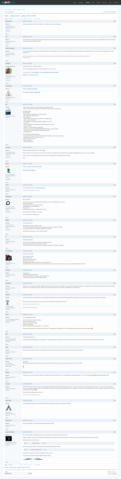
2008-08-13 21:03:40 (27, 334)
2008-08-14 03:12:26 (27, 358)
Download (116, 2)
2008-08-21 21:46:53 (27, 420)
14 (27, 18)
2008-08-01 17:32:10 (27, 236)
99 (35, 18)
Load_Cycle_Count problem (36, 455)
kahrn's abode (26, 170)
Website (8, 31)
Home (74, 2)
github (27, 92)
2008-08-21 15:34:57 (27, 400)
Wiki (93, 2)
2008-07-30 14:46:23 (27, 85)
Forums (88, 2)
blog (24, 92)
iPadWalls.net (33, 170)
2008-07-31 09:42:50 (27, 147)
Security (104, 2)
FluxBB (114, 474)
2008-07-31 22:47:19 (27, 196)
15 (30, 18)
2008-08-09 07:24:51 (27, 283)
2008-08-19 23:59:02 (27, 383)
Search (14, 9)
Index (5, 9)
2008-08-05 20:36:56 (27, 251)
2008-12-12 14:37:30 (27, 432)
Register (19, 9)
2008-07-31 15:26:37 (27, 163)
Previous (10, 18)
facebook (31, 92)
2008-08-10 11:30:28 (27, 294)
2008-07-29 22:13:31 (27, 36)
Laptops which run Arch (28, 16)
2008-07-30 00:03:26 (27, 63)
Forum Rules (36, 72)
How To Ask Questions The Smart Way (49, 72)
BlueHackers (25, 74)
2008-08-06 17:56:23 (27, 270)
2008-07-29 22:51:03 (27, 48)
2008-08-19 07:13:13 (27, 372)
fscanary (31, 74)
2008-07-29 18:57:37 (27, 21)
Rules (9, 9)
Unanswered (113, 11)
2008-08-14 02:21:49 (27, 347)
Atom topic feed (113, 472)
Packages (80, 2)
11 (19, 18)
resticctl (36, 74)
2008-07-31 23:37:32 (27, 220)
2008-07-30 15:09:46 (27, 104)
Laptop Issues (14, 16)
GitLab (98, 2)
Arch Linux (8, 2)
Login (23, 9)
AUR (110, 2)
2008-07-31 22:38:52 (27, 185)
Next (39, 18)
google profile (37, 92)
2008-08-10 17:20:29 (27, 314)
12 (21, 18)
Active (108, 11)
